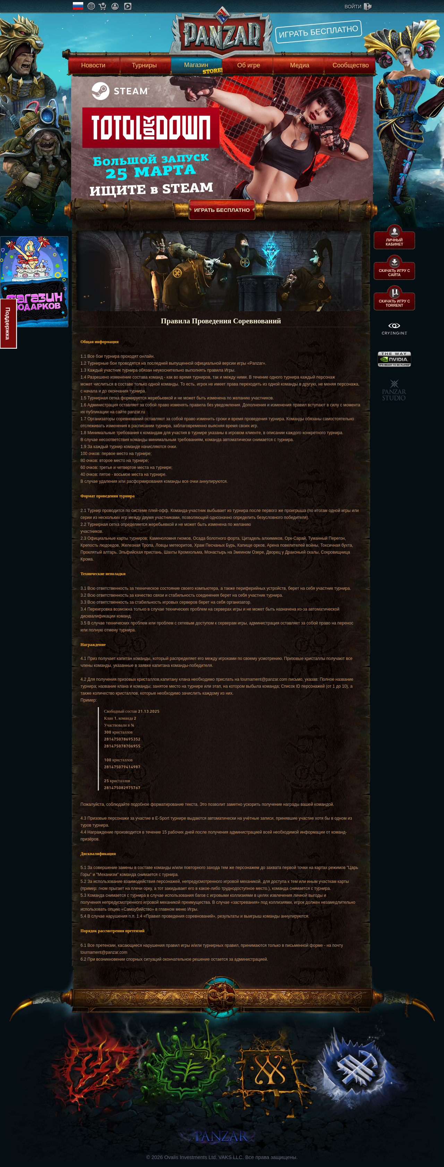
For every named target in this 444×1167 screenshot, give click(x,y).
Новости (93, 65)
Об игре (248, 65)
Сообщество (351, 65)
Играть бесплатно (319, 32)
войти (353, 6)
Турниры (144, 65)
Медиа (299, 65)
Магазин (196, 64)
